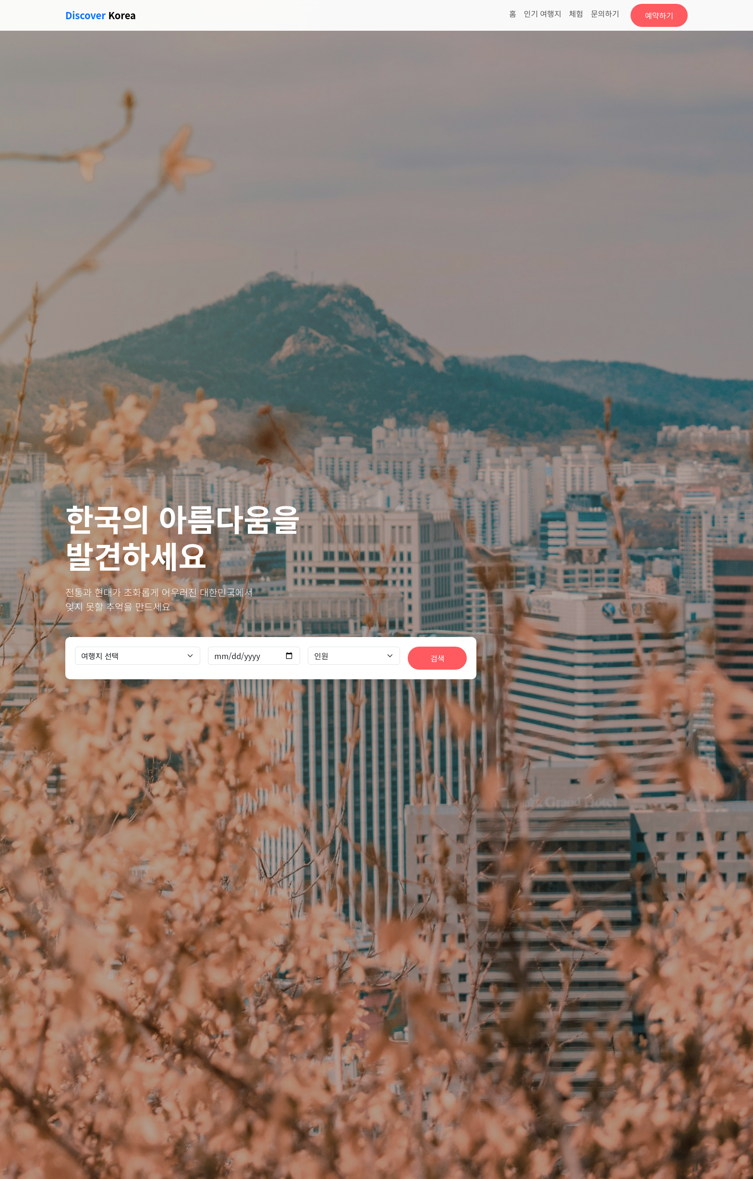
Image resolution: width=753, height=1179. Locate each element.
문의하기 (605, 13)
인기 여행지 (542, 13)
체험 (576, 13)
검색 (437, 658)
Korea (100, 15)
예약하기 (659, 15)
